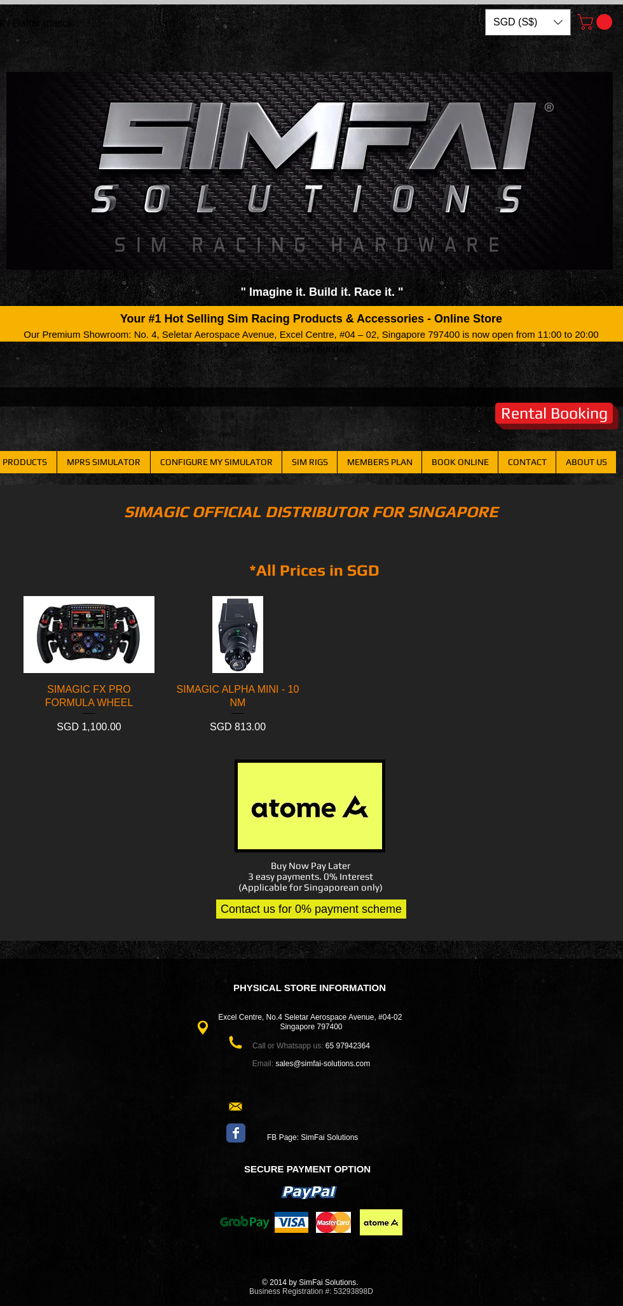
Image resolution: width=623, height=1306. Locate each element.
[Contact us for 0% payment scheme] (311, 909)
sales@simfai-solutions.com (322, 1063)
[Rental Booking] (554, 413)
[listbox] (528, 22)
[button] (528, 22)
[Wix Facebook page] (235, 1133)
